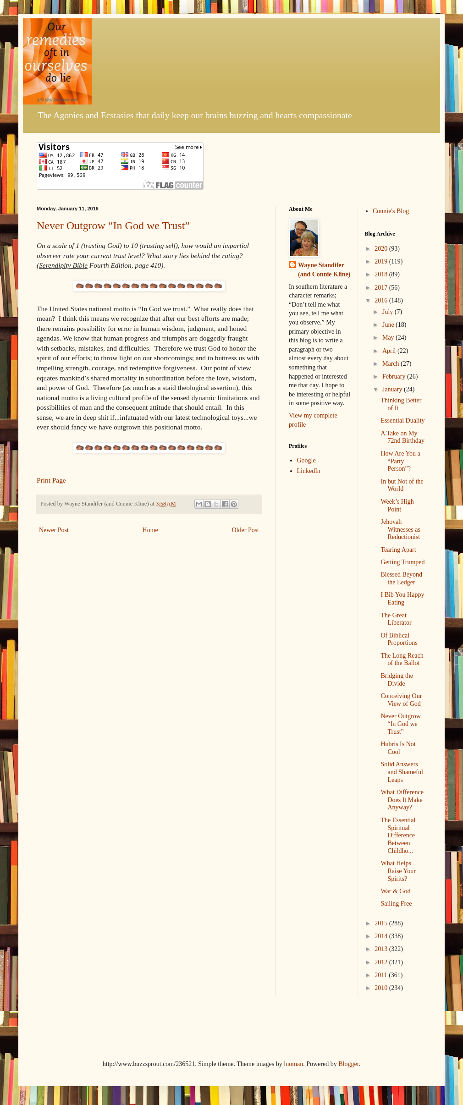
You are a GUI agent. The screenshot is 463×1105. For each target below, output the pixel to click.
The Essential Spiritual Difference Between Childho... (397, 835)
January (393, 389)
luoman (293, 1064)
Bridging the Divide (396, 679)
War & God (395, 891)
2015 (382, 923)
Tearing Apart (398, 549)
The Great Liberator (395, 619)
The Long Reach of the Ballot (401, 659)
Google (306, 460)
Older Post (245, 530)
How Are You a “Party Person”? (400, 461)
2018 (382, 274)
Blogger (348, 1064)
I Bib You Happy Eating (402, 598)
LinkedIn (308, 470)
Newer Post (54, 530)
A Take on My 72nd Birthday (402, 437)
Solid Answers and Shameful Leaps (401, 772)
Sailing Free (396, 903)
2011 (382, 975)
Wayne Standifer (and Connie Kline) (324, 270)
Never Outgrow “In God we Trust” (113, 225)
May (389, 337)
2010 (382, 987)
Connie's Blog (391, 211)
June (389, 324)
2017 (382, 287)
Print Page (51, 480)
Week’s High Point (396, 505)
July (388, 311)
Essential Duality (402, 420)
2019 (382, 261)
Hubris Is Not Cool (397, 748)
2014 (382, 936)
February (394, 376)
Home (150, 530)
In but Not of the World (401, 485)
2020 (382, 248)
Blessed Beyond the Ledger (401, 578)
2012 (382, 962)
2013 (382, 949)
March (391, 363)
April (389, 350)
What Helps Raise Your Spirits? (397, 871)
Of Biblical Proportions (398, 639)
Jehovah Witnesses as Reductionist (400, 529)
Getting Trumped (402, 562)
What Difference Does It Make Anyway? (401, 800)
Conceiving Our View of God (401, 700)
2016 (382, 300)
